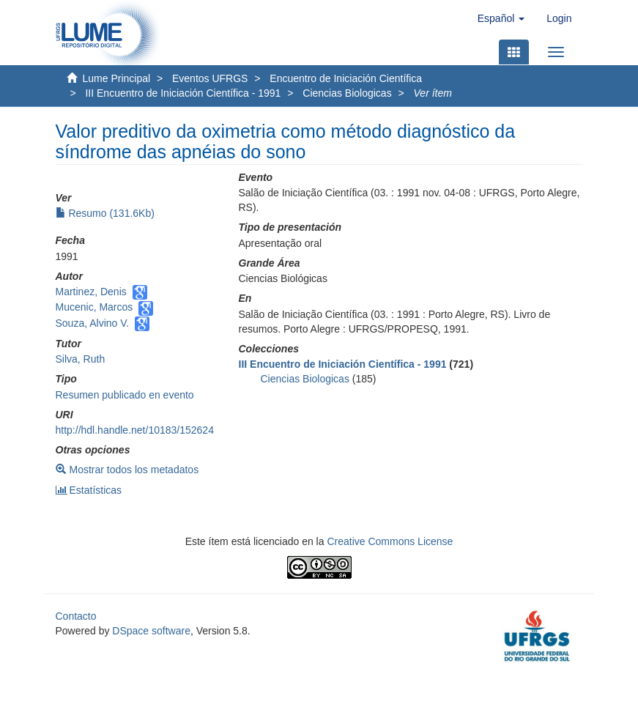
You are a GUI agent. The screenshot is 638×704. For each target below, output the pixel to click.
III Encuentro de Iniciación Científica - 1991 (183, 93)
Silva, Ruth (80, 359)
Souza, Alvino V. (93, 323)
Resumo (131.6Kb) (105, 213)
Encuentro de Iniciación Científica (346, 78)
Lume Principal (117, 78)
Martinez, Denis (91, 291)
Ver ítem (433, 93)
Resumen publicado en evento (125, 395)
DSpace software (151, 631)
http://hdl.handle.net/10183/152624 (135, 430)
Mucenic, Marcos (94, 307)
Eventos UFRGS (210, 78)
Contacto (76, 616)
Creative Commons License (390, 541)
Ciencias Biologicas (347, 93)
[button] (501, 18)
